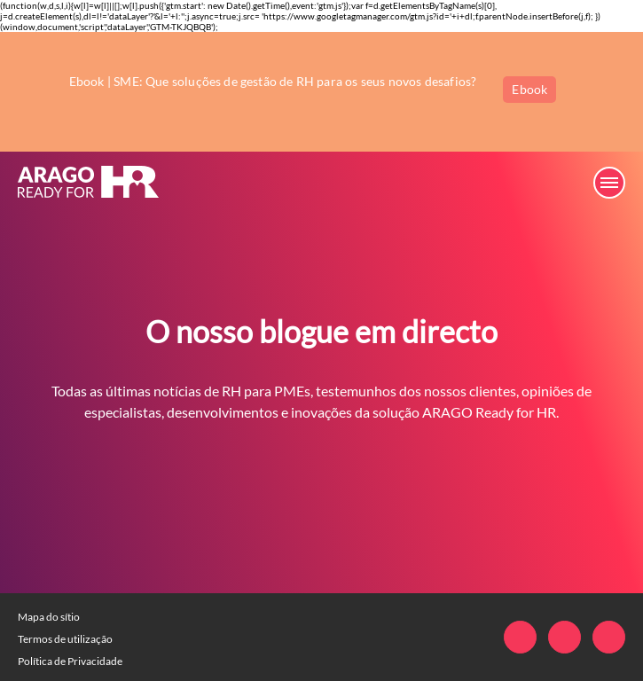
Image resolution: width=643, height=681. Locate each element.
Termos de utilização (65, 639)
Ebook (529, 89)
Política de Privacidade (70, 661)
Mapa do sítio (49, 616)
